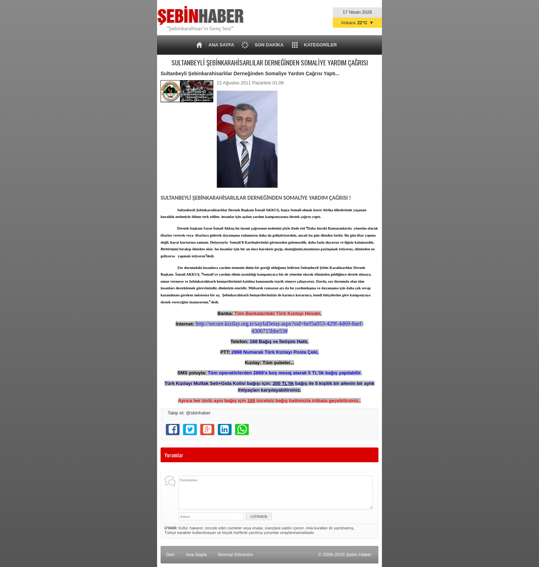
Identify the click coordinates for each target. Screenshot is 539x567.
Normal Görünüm (235, 554)
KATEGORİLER (320, 44)
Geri (170, 554)
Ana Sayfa (196, 554)
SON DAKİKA (269, 44)
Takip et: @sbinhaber (189, 412)
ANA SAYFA (221, 44)
